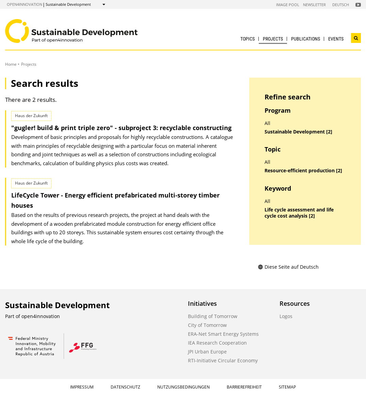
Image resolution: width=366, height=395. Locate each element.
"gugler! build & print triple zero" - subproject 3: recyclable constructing (121, 128)
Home (11, 64)
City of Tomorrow (207, 325)
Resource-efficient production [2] (303, 171)
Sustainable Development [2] (298, 132)
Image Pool (287, 4)
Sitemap (287, 387)
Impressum (82, 387)
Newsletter (314, 4)
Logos (286, 316)
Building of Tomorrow (212, 316)
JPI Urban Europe (207, 351)
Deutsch (340, 4)
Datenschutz (125, 387)
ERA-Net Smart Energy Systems (223, 334)
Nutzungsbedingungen (183, 387)
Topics (247, 39)
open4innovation (24, 4)
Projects (273, 39)
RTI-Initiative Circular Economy (223, 360)
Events (336, 39)
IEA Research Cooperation (217, 342)
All (267, 123)
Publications (305, 39)
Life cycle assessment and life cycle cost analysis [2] (299, 213)
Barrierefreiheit (244, 387)
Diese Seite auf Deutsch (288, 267)
